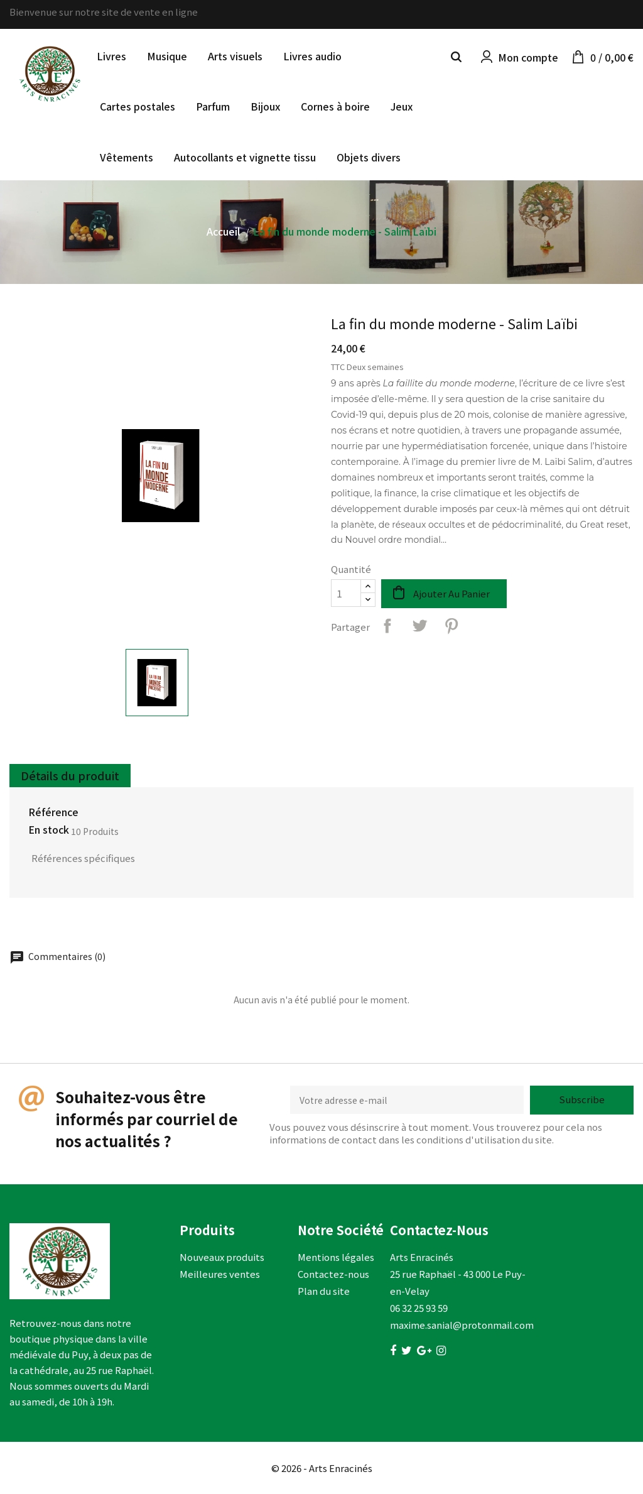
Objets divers (369, 157)
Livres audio (312, 55)
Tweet (419, 625)
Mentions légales (336, 1256)
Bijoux (265, 106)
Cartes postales (137, 106)
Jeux (402, 106)
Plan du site (324, 1290)
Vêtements (126, 157)
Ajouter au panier (451, 593)
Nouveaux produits (222, 1256)
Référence (53, 812)
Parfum (213, 106)
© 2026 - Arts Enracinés (321, 1468)
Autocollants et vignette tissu (245, 157)
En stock (48, 830)
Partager (387, 625)
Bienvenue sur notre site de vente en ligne (103, 11)
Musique (167, 55)
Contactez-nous (333, 1273)
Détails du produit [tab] (70, 775)
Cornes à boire (335, 106)
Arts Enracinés (421, 1256)
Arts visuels (235, 55)
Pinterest (451, 625)
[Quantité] (346, 593)
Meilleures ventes (220, 1273)
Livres (111, 55)
